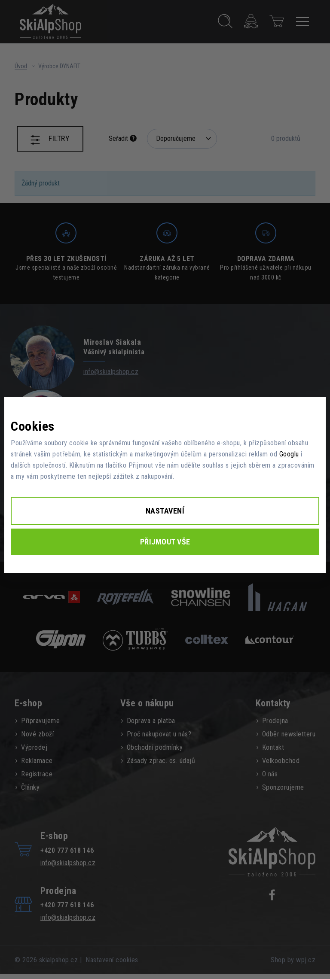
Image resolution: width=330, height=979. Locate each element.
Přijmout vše (165, 541)
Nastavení (165, 510)
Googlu (289, 454)
